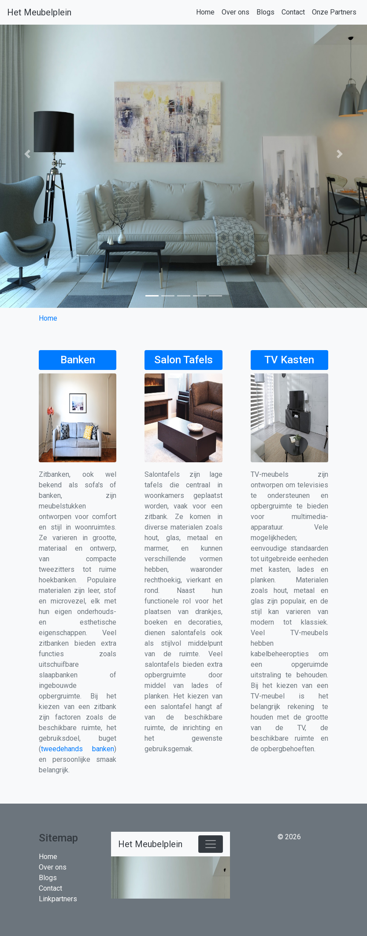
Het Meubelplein (39, 12)
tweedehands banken (77, 749)
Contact (293, 12)
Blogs (265, 12)
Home (205, 12)
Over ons (235, 12)
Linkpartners (58, 899)
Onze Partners (334, 12)
